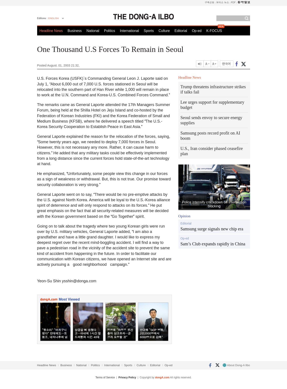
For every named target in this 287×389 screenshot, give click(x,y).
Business (75, 31)
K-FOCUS (214, 31)
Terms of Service (105, 377)
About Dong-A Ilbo (236, 365)
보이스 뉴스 (222, 2)
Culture (164, 31)
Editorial (180, 31)
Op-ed (196, 31)
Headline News (51, 31)
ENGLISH (53, 18)
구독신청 (209, 2)
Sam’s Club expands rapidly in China (213, 243)
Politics (109, 31)
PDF (233, 2)
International (129, 31)
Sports (149, 31)
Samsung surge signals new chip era (212, 228)
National (92, 31)
